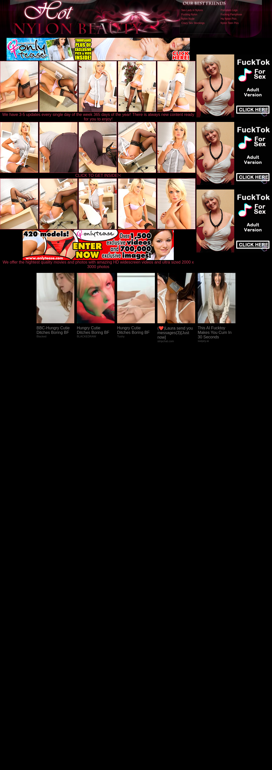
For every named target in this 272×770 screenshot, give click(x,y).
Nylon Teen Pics (230, 23)
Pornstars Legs (229, 10)
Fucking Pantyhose (231, 14)
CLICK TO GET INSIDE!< (98, 175)
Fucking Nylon (189, 14)
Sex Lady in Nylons (192, 10)
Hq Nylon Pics (228, 18)
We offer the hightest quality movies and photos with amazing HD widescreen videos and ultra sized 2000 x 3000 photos (98, 262)
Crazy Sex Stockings (193, 23)
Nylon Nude (187, 18)
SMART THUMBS (145, 664)
